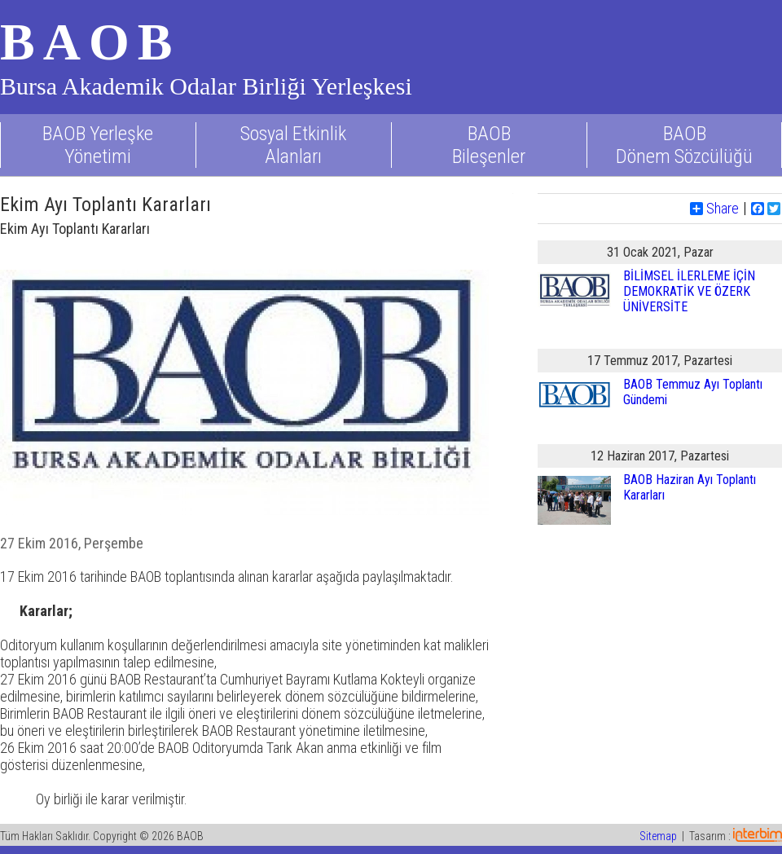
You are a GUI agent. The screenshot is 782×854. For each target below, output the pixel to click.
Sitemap (658, 836)
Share (714, 208)
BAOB (90, 42)
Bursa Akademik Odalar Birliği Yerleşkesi (206, 86)
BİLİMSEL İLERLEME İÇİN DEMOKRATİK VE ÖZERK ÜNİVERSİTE (689, 291)
